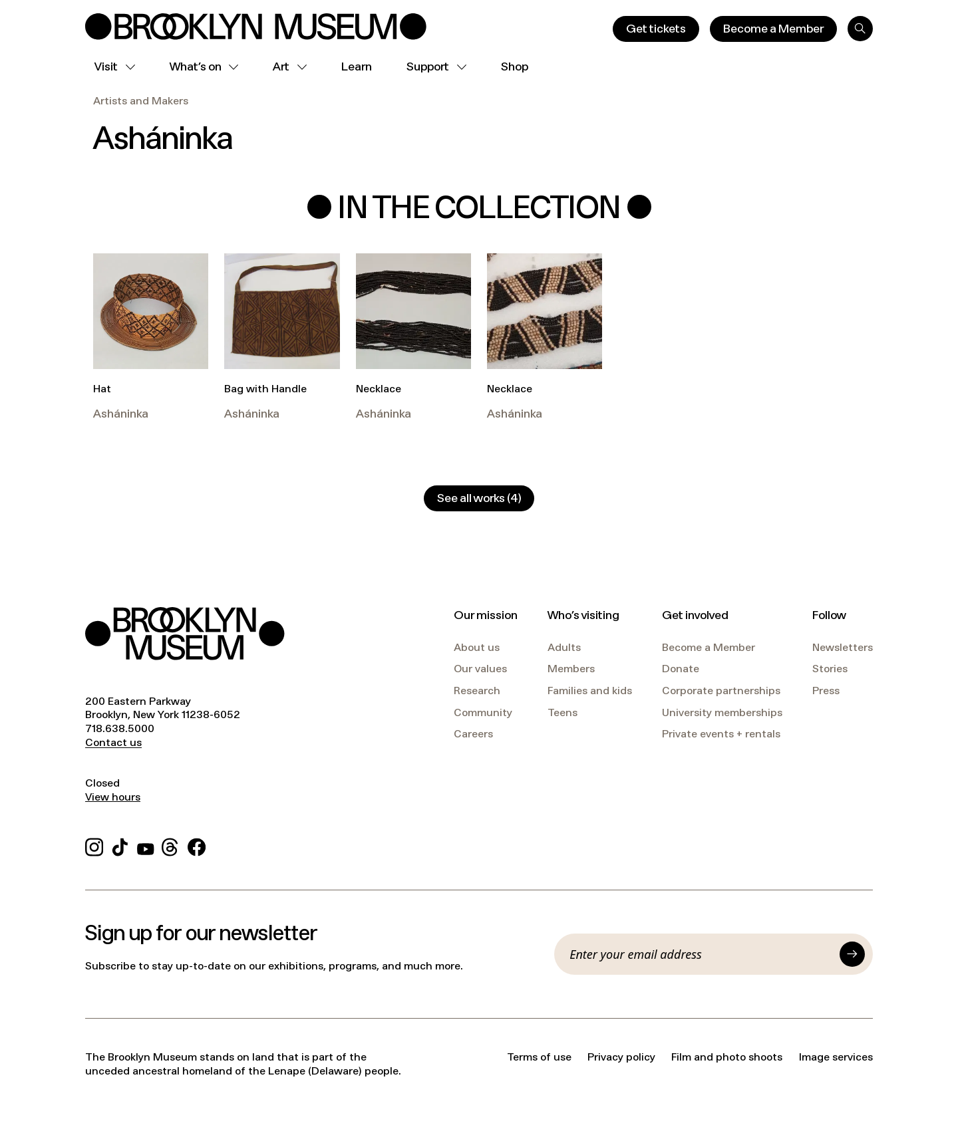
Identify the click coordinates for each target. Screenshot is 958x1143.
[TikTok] (120, 845)
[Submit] (852, 954)
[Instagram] (94, 845)
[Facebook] (197, 845)
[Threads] (171, 845)
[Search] (860, 28)
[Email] (700, 954)
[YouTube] (145, 845)
